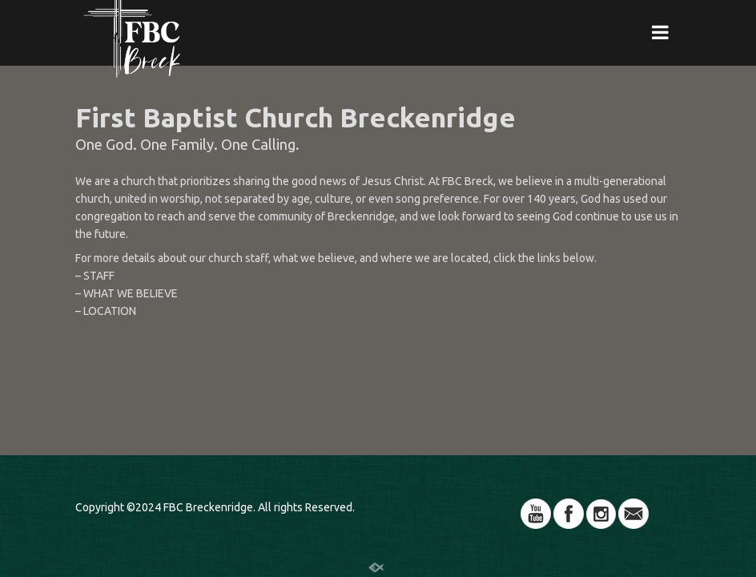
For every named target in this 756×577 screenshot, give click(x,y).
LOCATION (109, 311)
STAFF (99, 275)
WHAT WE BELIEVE (130, 293)
